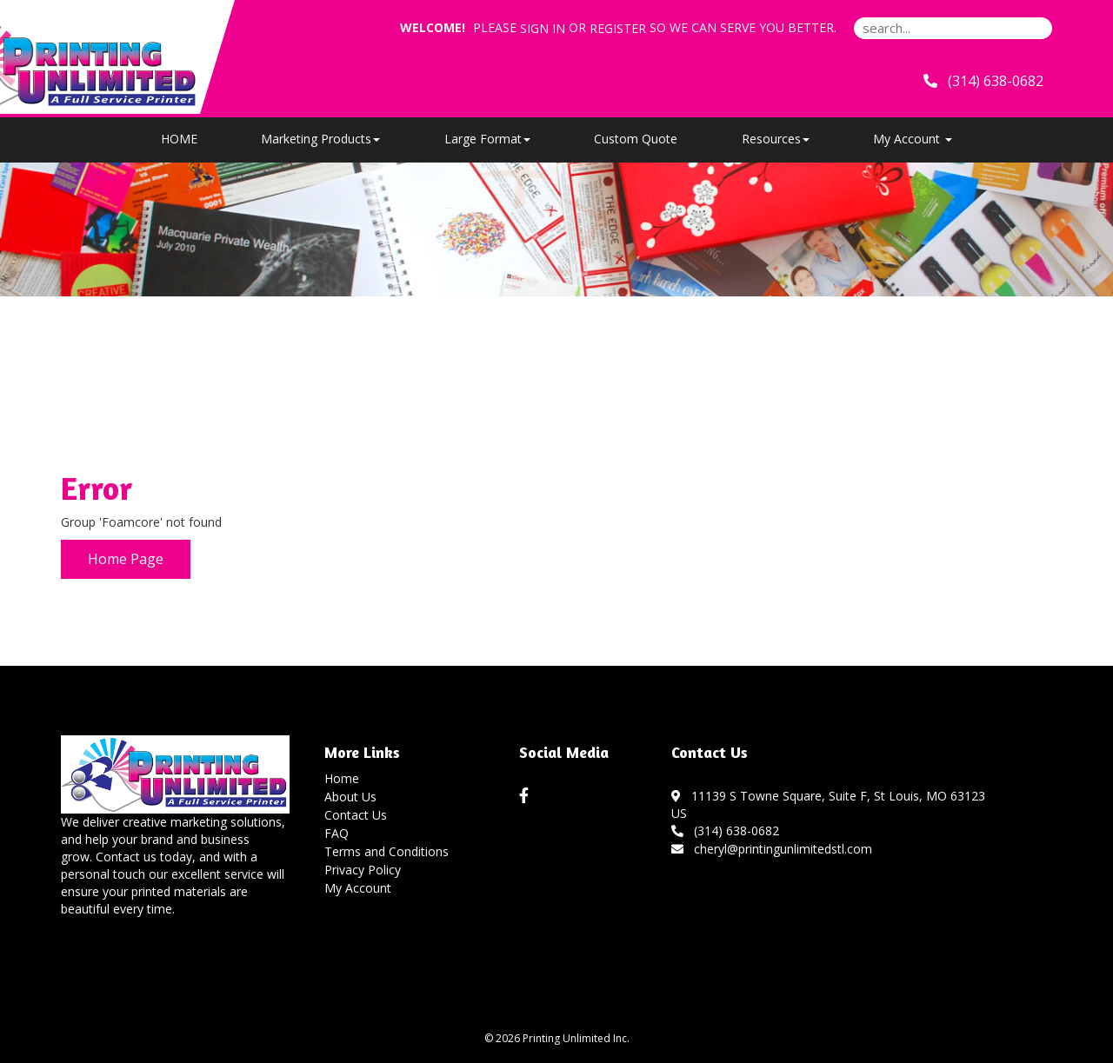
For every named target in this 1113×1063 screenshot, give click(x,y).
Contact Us (355, 815)
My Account (357, 888)
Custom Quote (635, 138)
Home (341, 778)
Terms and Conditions (386, 851)
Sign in (542, 28)
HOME (179, 138)
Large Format (487, 138)
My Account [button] (912, 138)
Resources (776, 138)
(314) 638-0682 (725, 830)
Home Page (125, 558)
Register (618, 28)
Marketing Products (320, 138)
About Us (350, 796)
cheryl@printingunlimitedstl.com (771, 848)
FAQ (336, 833)
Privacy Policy (362, 869)
